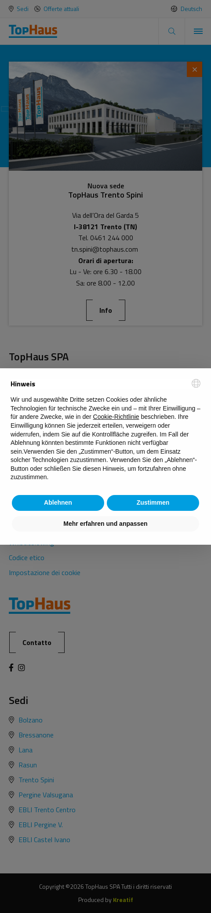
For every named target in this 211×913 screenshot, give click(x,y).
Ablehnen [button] (58, 502)
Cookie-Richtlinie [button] (116, 416)
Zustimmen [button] (153, 502)
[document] (105, 430)
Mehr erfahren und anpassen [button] (105, 523)
